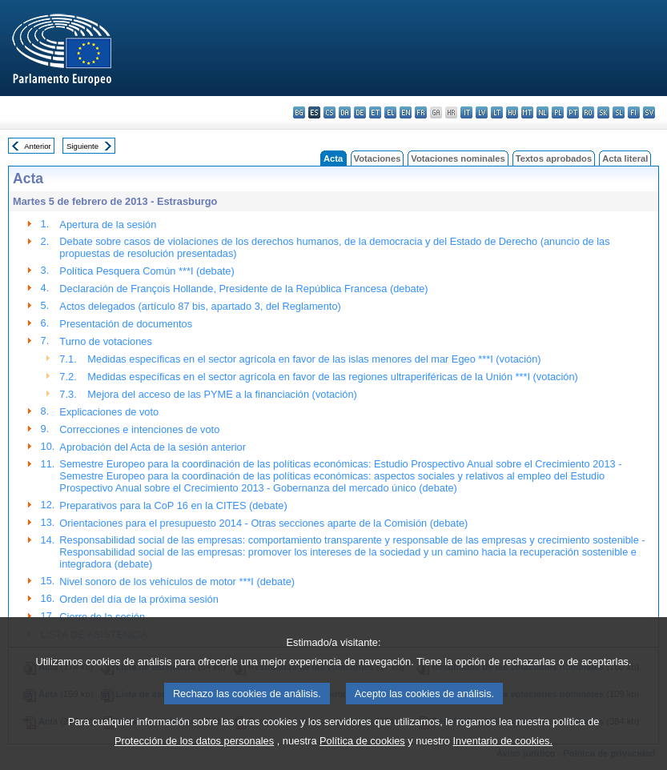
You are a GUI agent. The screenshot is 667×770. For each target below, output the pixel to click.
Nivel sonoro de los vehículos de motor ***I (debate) (177, 581)
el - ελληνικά (390, 112)
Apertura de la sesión (107, 225)
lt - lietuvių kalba (497, 112)
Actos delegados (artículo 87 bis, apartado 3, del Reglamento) (199, 306)
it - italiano (466, 112)
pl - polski (558, 112)
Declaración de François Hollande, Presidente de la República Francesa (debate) (243, 289)
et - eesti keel (375, 112)
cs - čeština (329, 112)
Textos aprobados (554, 158)
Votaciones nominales (457, 158)
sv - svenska (649, 112)
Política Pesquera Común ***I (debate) (146, 271)
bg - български (299, 112)
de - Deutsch (360, 112)
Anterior (37, 146)
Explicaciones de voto (109, 412)
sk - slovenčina (603, 112)
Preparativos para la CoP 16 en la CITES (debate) (173, 505)
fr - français (421, 112)
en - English (406, 112)
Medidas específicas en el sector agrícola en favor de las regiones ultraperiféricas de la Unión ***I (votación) (332, 377)
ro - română (588, 112)
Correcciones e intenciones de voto (139, 429)
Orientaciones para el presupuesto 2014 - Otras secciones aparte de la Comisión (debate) (263, 523)
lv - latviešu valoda (482, 112)
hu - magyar (512, 112)
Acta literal (625, 158)
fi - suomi (634, 112)
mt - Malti (527, 112)
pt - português (573, 112)
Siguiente (82, 146)
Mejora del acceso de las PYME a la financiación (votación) (221, 394)
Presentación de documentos (125, 324)
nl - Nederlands (542, 112)
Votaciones (377, 158)
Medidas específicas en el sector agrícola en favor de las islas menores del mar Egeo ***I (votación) (313, 359)
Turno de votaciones (105, 341)
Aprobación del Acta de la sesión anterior (152, 447)
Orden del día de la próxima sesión (138, 599)
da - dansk (345, 112)
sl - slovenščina (619, 112)
